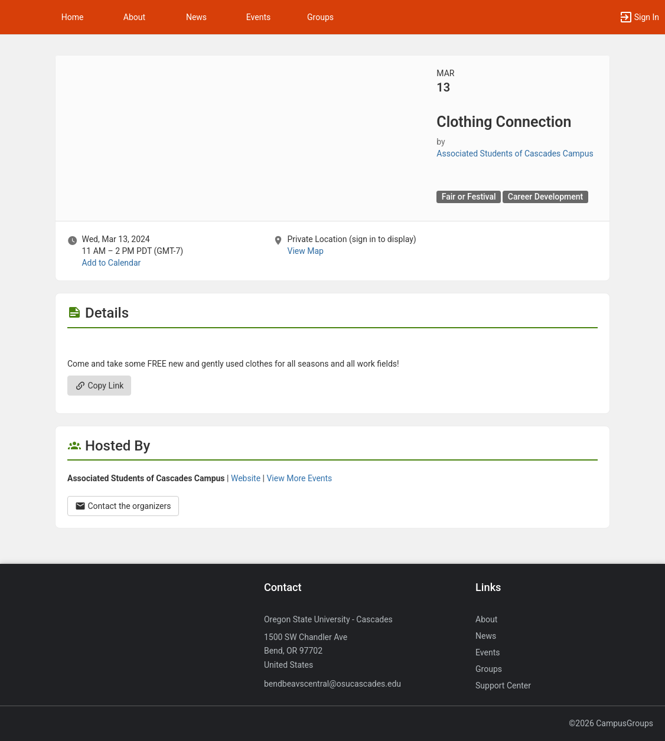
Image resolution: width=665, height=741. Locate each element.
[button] (15, 17)
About (134, 17)
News (196, 17)
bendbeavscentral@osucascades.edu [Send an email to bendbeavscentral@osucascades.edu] (332, 683)
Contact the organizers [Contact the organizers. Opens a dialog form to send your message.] (123, 506)
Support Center (503, 685)
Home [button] (72, 17)
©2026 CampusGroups (611, 723)
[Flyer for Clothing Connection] (332, 346)
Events (258, 17)
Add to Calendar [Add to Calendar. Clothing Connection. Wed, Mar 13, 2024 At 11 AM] (111, 262)
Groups (320, 17)
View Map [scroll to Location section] (305, 251)
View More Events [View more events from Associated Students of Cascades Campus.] (299, 478)
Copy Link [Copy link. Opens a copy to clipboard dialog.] (99, 385)
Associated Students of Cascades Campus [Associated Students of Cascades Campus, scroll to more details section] (514, 153)
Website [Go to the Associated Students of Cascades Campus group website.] (245, 478)
